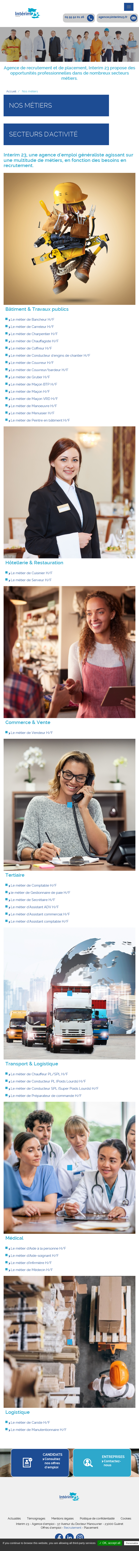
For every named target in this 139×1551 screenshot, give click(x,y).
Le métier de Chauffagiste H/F (35, 341)
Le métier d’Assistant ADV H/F (35, 907)
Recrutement (72, 1527)
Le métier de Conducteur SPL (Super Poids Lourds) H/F (55, 1088)
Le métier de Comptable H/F (34, 885)
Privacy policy (71, 1547)
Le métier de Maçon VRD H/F (34, 399)
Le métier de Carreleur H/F (32, 327)
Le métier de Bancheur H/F (32, 319)
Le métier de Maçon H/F (30, 391)
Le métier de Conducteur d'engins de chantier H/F (50, 355)
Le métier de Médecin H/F (32, 1270)
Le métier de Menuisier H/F (32, 413)
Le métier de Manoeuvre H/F (34, 406)
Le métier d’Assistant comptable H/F (40, 921)
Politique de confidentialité (97, 1518)
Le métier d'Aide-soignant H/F (35, 1256)
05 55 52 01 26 (74, 17)
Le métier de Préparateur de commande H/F (46, 1096)
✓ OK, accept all (109, 1543)
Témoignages (36, 1518)
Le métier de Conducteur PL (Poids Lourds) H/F (48, 1081)
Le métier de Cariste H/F (30, 1422)
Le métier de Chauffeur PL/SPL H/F (39, 1074)
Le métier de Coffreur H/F (31, 348)
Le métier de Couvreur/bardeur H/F (39, 370)
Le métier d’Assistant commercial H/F (40, 914)
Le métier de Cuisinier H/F (32, 573)
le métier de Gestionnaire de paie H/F (40, 893)
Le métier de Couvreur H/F (32, 363)
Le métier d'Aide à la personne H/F (38, 1248)
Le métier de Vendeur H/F (32, 733)
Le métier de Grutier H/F (30, 377)
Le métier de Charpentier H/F (34, 334)
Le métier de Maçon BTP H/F (34, 384)
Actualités (14, 1518)
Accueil (11, 91)
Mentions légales (62, 1518)
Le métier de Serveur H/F (31, 580)
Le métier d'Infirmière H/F (31, 1263)
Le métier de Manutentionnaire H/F (39, 1430)
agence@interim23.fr (113, 17)
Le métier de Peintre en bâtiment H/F (40, 420)
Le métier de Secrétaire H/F (33, 900)
